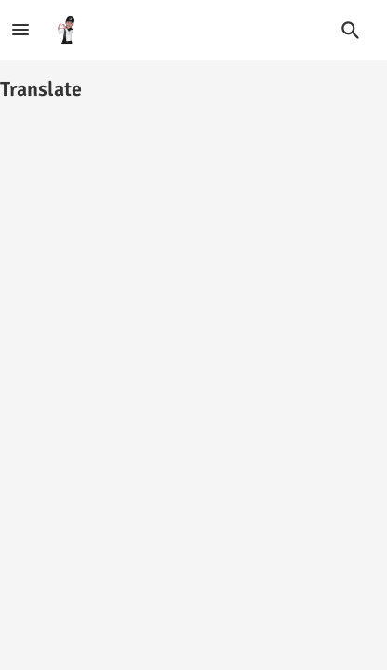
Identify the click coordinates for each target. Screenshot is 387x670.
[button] (350, 30)
